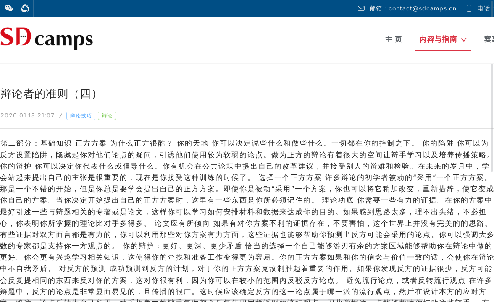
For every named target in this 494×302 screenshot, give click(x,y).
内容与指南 (443, 39)
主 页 (393, 39)
